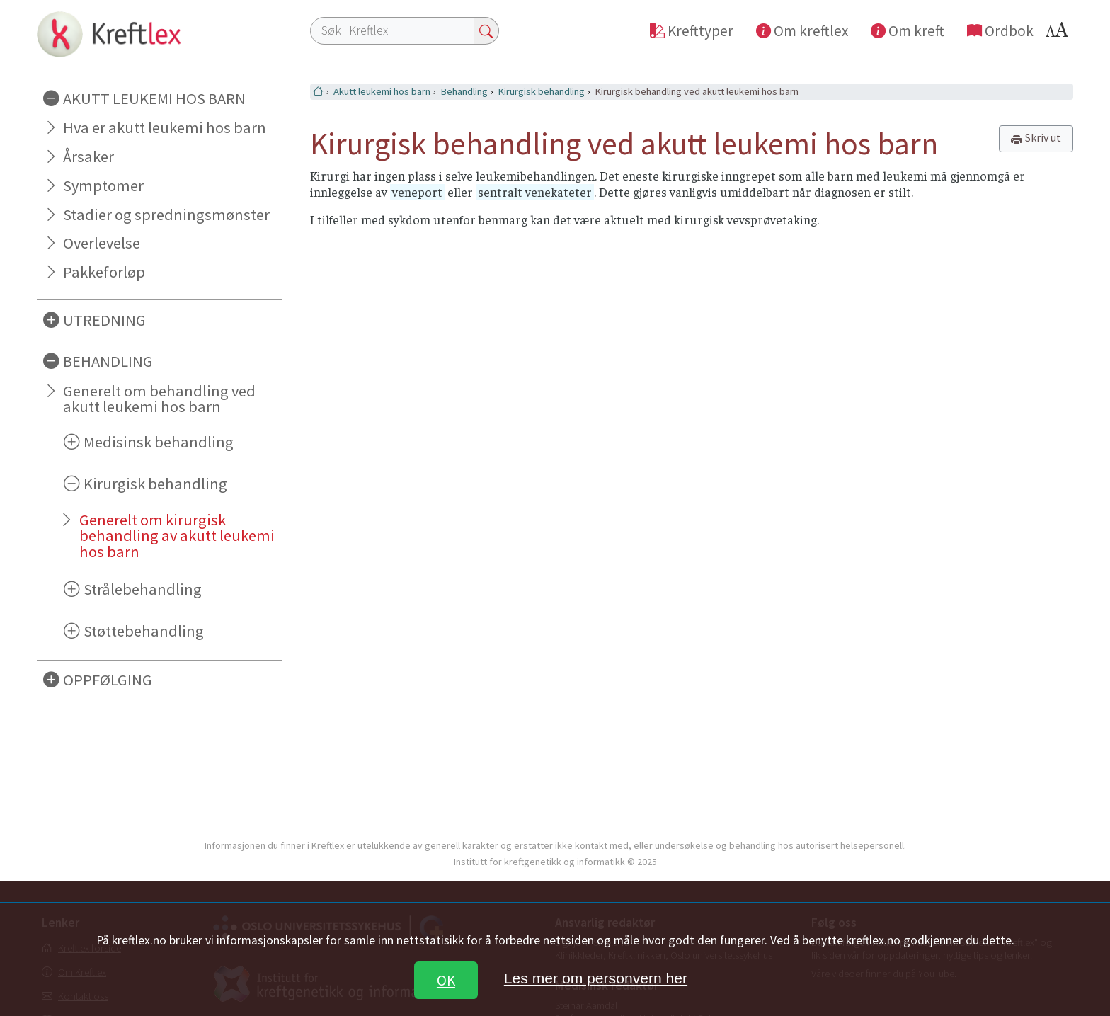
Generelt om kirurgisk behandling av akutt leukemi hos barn (177, 536)
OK (446, 980)
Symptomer (103, 185)
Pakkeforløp (104, 272)
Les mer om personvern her (595, 978)
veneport (417, 192)
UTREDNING (104, 320)
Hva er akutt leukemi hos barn (164, 127)
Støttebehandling (144, 631)
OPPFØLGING (107, 680)
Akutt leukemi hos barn (381, 91)
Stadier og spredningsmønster (166, 214)
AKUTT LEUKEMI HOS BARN (154, 98)
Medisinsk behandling (159, 442)
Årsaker (88, 156)
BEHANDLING (108, 361)
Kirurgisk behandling (155, 483)
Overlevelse (101, 243)
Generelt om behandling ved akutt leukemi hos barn (159, 399)
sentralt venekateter (535, 192)
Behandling (464, 91)
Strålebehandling (143, 589)
